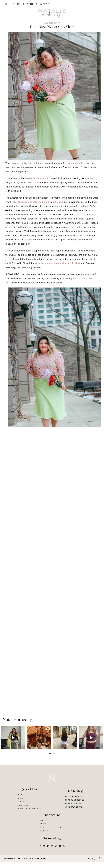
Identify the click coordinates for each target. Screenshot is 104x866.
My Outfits (46, 820)
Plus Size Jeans (73, 803)
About (21, 798)
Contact (22, 802)
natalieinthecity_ (18, 720)
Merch (43, 824)
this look (33, 163)
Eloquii (59, 202)
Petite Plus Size (73, 796)
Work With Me (25, 805)
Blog (20, 795)
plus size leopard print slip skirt (62, 263)
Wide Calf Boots (73, 807)
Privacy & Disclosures (29, 809)
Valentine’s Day (76, 163)
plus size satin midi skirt (35, 202)
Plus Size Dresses (74, 800)
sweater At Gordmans (36, 178)
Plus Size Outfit (52, 23)
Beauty (44, 831)
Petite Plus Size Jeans (52, 827)
